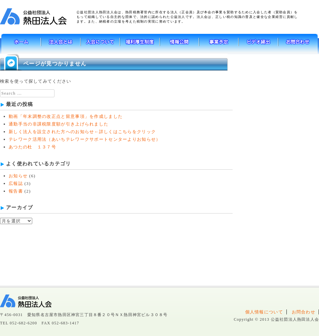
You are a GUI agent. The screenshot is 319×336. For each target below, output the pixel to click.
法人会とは (60, 44)
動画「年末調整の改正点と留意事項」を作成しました (66, 116)
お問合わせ (304, 311)
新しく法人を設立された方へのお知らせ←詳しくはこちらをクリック (82, 131)
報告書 (16, 191)
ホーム (21, 44)
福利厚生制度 (140, 44)
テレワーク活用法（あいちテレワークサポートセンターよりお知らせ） (85, 139)
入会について (100, 44)
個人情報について (264, 311)
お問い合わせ (298, 44)
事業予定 (219, 44)
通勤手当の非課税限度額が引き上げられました (58, 124)
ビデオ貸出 (258, 44)
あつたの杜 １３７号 (32, 146)
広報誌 (16, 183)
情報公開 (179, 44)
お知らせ (18, 175)
